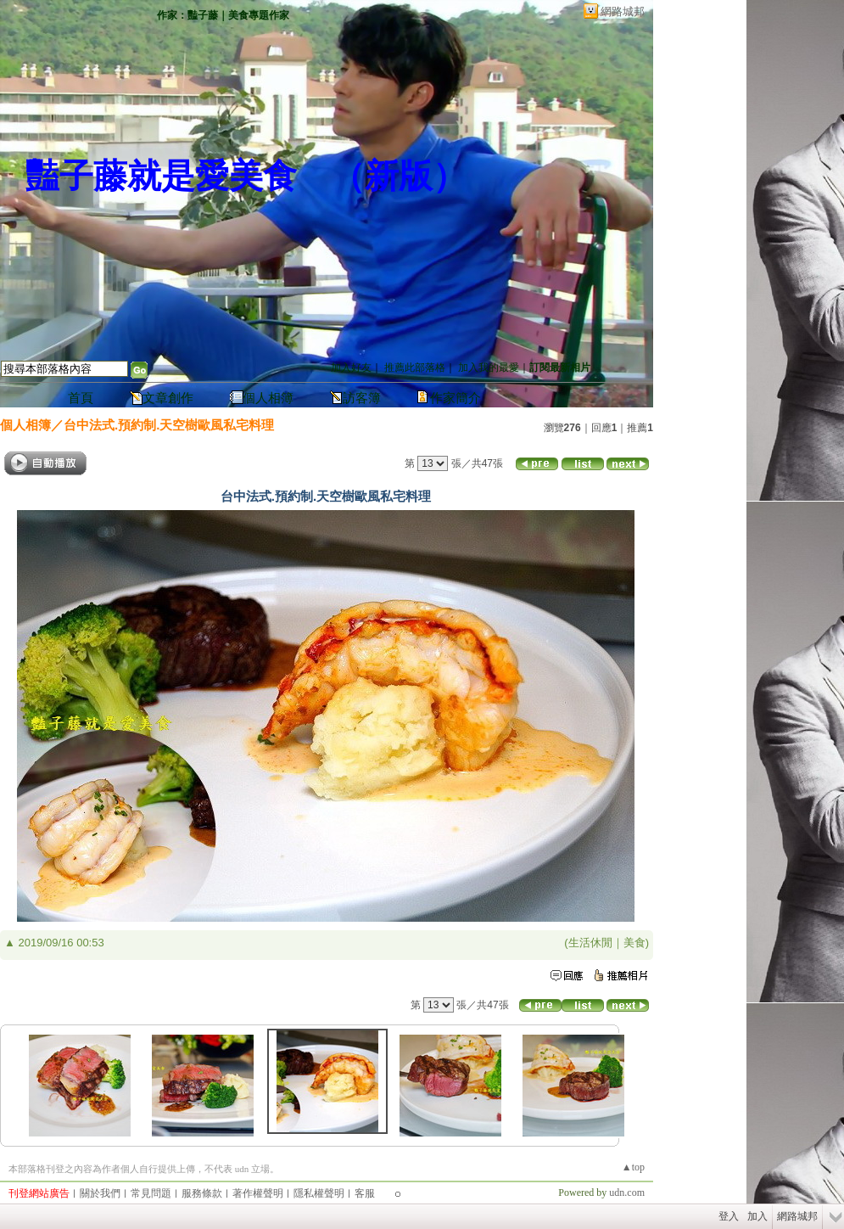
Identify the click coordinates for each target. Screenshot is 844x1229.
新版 (399, 176)
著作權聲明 (257, 1193)
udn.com (627, 1192)
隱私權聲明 (318, 1193)
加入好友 (351, 367)
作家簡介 (455, 398)
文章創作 (168, 398)
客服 (365, 1193)
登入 (728, 1216)
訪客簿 (362, 398)
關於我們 (100, 1193)
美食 (634, 942)
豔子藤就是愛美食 (161, 176)
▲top (633, 1167)
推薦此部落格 (414, 367)
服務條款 (202, 1193)
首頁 (80, 398)
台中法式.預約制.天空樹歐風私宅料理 (169, 425)
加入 (757, 1216)
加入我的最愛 (488, 367)
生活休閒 (590, 942)
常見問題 (151, 1193)
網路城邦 (623, 11)
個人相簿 (268, 398)
